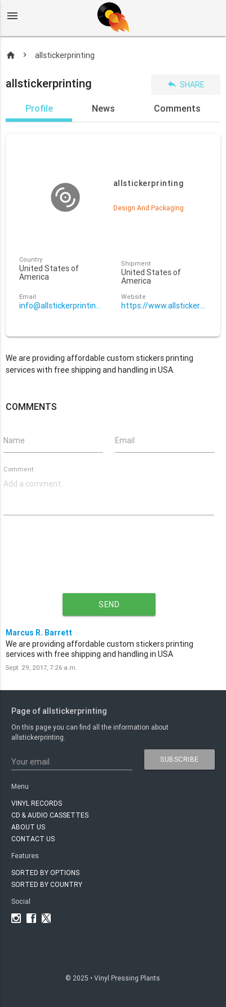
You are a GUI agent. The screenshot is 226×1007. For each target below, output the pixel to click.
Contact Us (33, 838)
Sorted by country (46, 884)
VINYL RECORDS (36, 803)
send (109, 604)
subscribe (179, 759)
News (103, 108)
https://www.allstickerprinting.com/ (164, 306)
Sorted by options (45, 872)
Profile (39, 108)
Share (186, 84)
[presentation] (108, 563)
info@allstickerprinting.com (62, 306)
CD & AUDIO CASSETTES (49, 815)
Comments (177, 108)
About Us (28, 827)
